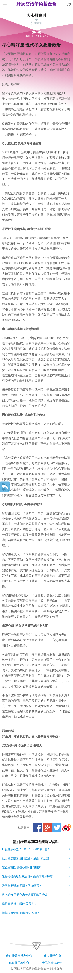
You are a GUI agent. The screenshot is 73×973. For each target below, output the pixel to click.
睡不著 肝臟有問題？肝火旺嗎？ (22, 885)
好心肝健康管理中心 (19, 955)
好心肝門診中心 (19, 962)
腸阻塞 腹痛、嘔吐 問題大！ (19, 903)
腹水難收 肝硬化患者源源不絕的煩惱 (24, 894)
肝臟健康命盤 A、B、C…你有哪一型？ (26, 849)
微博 (66, 827)
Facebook (37, 827)
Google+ (47, 827)
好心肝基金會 (52, 955)
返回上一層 (5, 486)
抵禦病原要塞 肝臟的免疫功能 (20, 912)
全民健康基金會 (52, 962)
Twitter (56, 827)
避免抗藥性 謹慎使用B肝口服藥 (21, 867)
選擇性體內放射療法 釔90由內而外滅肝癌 (27, 876)
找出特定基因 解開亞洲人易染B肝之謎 (25, 858)
